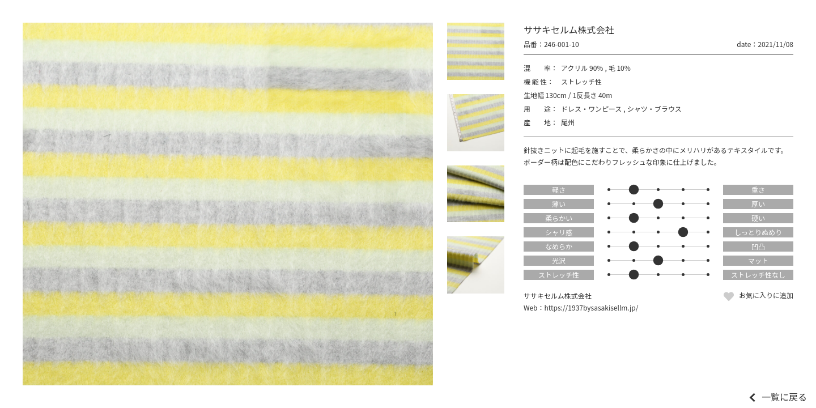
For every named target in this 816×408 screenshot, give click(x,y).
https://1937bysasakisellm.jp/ (592, 307)
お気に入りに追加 (766, 295)
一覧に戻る (784, 396)
